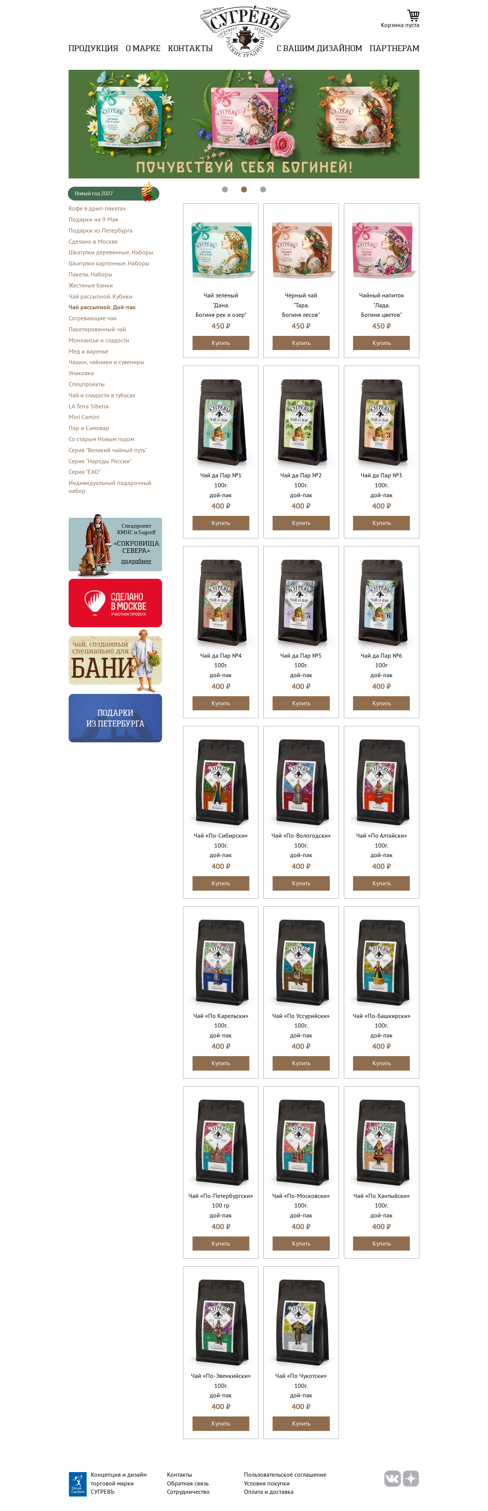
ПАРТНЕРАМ (394, 49)
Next (425, 124)
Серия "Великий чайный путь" (107, 450)
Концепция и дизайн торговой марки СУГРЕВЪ (119, 1483)
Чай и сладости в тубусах (102, 395)
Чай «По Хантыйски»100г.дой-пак (381, 1205)
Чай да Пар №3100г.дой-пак (381, 484)
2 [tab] (240, 186)
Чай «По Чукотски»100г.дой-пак (301, 1385)
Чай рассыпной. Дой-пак (102, 307)
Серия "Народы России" (100, 461)
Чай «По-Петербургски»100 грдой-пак (220, 1205)
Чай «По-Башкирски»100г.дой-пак (382, 1025)
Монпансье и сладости (99, 340)
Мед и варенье (88, 351)
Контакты (190, 49)
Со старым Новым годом (101, 439)
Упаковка (81, 373)
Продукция (93, 49)
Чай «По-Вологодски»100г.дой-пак (301, 845)
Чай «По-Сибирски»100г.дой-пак (221, 845)
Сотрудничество (188, 1491)
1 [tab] (221, 186)
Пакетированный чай (97, 329)
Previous (63, 124)
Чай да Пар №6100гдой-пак (381, 665)
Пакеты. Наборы (90, 274)
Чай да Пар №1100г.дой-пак (221, 484)
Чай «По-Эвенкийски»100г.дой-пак (221, 1385)
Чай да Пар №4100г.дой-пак (221, 665)
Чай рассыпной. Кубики (100, 296)
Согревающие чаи (93, 318)
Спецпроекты (87, 384)
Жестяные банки (91, 285)
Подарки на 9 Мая (93, 219)
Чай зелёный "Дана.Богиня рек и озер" (221, 304)
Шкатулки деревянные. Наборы (111, 252)
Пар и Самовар (89, 428)
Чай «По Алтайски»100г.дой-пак (381, 845)
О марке (143, 49)
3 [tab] (259, 186)
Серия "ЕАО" (85, 471)
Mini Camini (84, 417)
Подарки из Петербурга (101, 230)
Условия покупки (267, 1483)
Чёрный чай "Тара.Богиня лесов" (301, 304)
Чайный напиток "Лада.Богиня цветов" (381, 304)
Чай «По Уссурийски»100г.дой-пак (301, 1025)
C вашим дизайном (319, 49)
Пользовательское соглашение (285, 1474)
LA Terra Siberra (89, 406)
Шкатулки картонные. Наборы (109, 263)
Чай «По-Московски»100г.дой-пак (301, 1205)
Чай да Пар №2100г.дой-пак (301, 484)
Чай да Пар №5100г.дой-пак (301, 665)
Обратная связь (188, 1483)
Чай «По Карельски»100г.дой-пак (221, 1025)
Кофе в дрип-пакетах (97, 208)
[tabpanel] (244, 124)
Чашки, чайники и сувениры (106, 362)
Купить (221, 343)
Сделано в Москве (93, 241)
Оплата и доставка (269, 1491)
